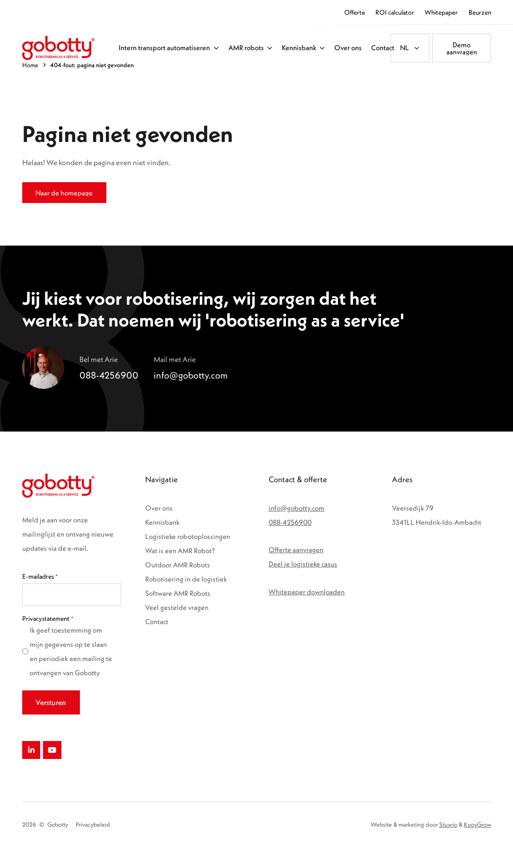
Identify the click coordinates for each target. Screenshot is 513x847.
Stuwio (448, 824)
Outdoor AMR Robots (177, 564)
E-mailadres (40, 576)
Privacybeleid (93, 824)
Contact (156, 621)
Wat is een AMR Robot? (180, 550)
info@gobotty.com (296, 507)
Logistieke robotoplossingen (187, 536)
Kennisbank (162, 522)
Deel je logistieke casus (303, 563)
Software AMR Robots (177, 593)
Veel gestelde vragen (177, 607)
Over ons (159, 507)
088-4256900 (290, 522)
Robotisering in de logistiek (186, 578)
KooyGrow (477, 824)
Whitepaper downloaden (307, 591)
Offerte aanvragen (296, 549)
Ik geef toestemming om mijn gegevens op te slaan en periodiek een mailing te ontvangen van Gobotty (71, 651)
